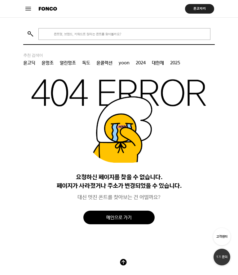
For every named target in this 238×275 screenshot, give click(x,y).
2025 (175, 63)
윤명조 (48, 63)
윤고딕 (29, 63)
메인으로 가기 (119, 217)
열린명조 (68, 63)
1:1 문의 (221, 257)
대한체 (158, 63)
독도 (86, 63)
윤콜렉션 (104, 63)
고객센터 (221, 236)
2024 (141, 63)
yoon (124, 63)
